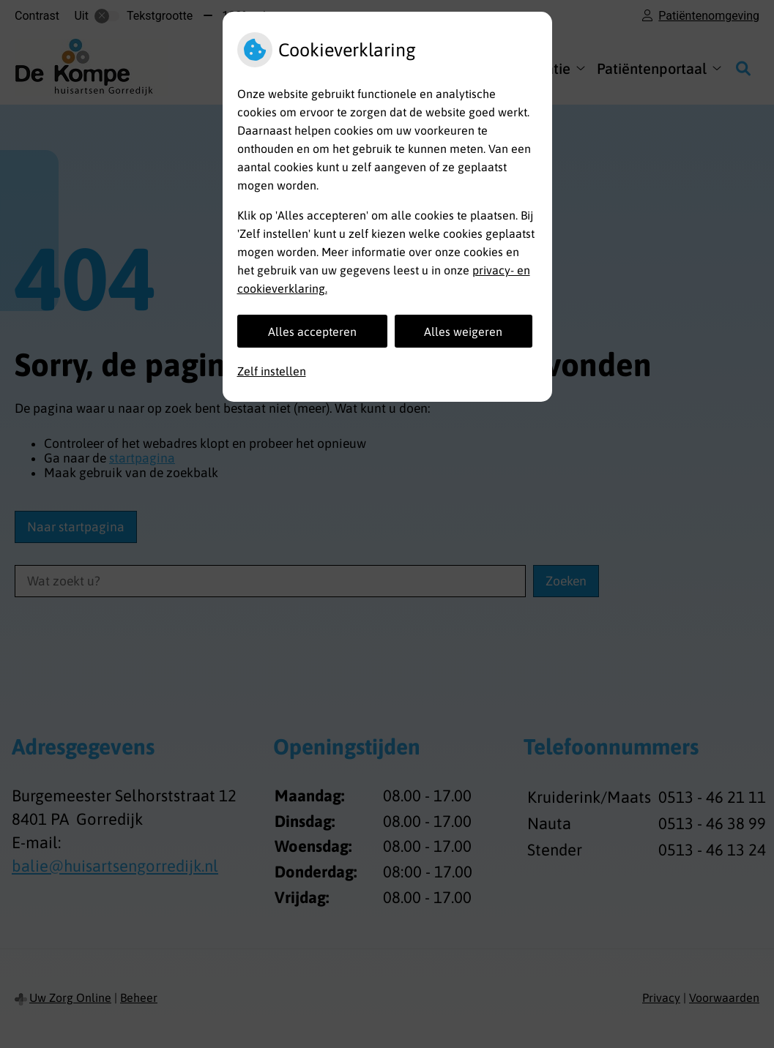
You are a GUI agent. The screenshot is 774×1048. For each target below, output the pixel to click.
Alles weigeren (463, 331)
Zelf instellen (271, 371)
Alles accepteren (312, 331)
